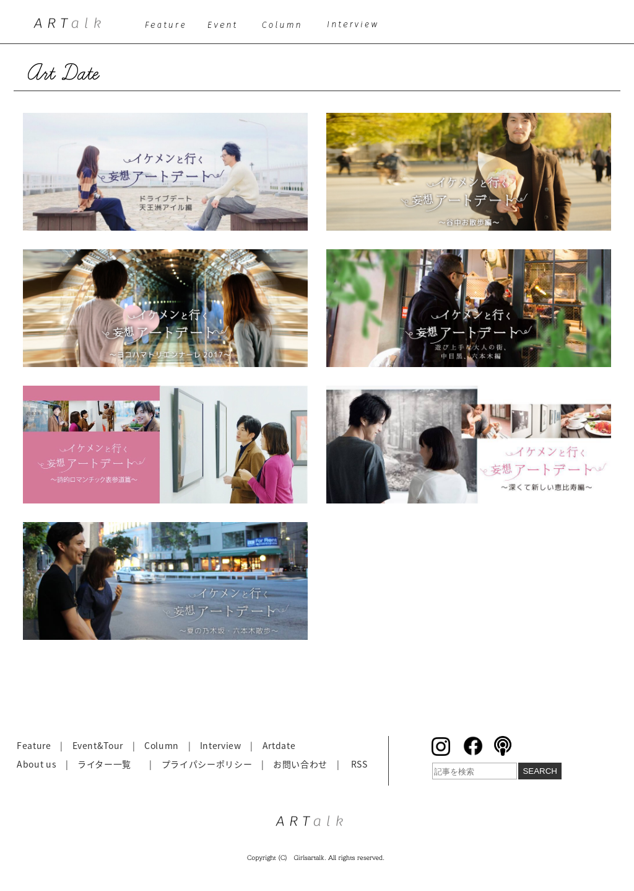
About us (36, 764)
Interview (220, 745)
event (225, 28)
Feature (34, 745)
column (286, 28)
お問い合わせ (300, 764)
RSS (359, 764)
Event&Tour (98, 745)
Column (161, 745)
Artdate (279, 745)
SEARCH (540, 771)
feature (167, 28)
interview (356, 28)
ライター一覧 (104, 764)
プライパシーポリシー (207, 764)
